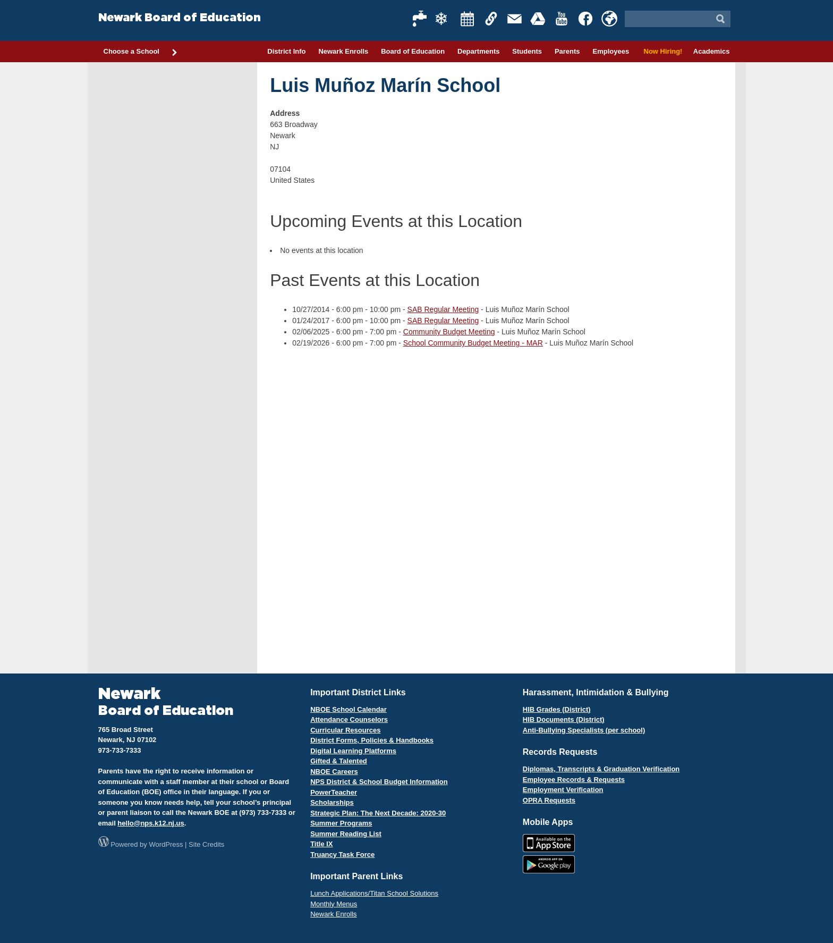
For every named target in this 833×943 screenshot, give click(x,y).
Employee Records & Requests (574, 780)
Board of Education (413, 51)
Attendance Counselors (349, 719)
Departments (478, 51)
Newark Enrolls (343, 51)
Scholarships (332, 802)
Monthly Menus (333, 904)
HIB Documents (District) (564, 719)
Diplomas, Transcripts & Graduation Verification (601, 769)
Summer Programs (341, 823)
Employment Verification (563, 790)
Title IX (321, 844)
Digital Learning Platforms (353, 751)
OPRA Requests (549, 800)
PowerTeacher (333, 792)
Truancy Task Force (342, 854)
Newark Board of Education (179, 17)
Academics (711, 51)
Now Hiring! (661, 51)
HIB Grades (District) (557, 709)
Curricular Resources (345, 730)
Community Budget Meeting (449, 331)
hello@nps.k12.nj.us (150, 823)
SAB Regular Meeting (443, 309)
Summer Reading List (345, 834)
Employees (610, 51)
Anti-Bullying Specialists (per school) (584, 730)
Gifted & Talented (338, 761)
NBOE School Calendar (348, 709)
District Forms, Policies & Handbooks (372, 740)
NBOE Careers (334, 772)
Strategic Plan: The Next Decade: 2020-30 (378, 813)
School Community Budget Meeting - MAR (473, 343)
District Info (286, 51)
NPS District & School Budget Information (379, 782)
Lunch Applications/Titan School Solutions (374, 893)
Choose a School (141, 52)
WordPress (166, 844)
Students (527, 51)
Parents (567, 51)
